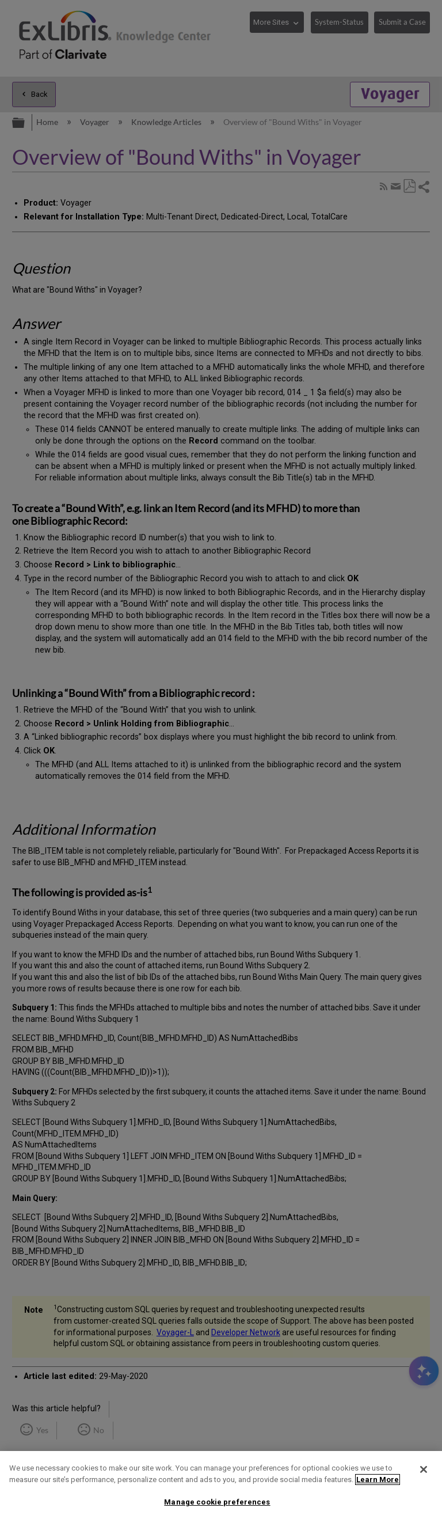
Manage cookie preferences (217, 1502)
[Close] (423, 1469)
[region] (221, 1487)
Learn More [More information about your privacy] (377, 1479)
